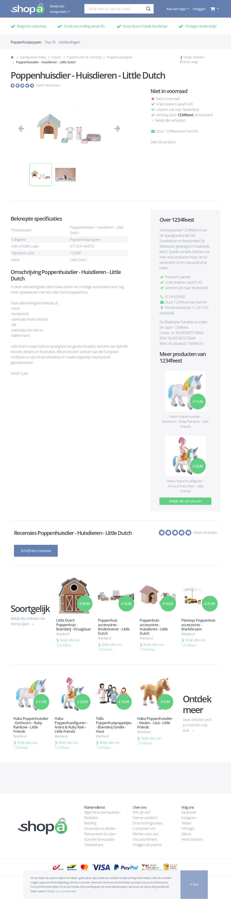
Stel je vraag (190, 62)
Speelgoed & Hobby (33, 57)
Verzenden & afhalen (100, 828)
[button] (214, 9)
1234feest (185, 114)
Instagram (188, 817)
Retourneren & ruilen (100, 833)
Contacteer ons (144, 828)
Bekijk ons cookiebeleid (61, 891)
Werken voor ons (145, 833)
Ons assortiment (145, 839)
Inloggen (199, 9)
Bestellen (91, 817)
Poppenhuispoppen (119, 57)
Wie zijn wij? (142, 812)
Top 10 (50, 42)
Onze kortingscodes (147, 823)
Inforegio (188, 828)
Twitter (186, 823)
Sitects (186, 833)
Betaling (90, 823)
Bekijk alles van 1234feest (68, 642)
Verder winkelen (194, 57)
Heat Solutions (192, 839)
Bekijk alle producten (185, 501)
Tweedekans (93, 844)
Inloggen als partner (147, 844)
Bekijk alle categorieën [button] (58, 9)
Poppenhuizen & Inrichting (84, 57)
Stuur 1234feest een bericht (174, 131)
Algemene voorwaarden (102, 812)
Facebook (188, 812)
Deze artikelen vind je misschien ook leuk (197, 725)
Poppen (56, 57)
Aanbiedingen (69, 42)
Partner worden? (145, 817)
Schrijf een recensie (36, 550)
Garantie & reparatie (99, 839)
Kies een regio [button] (176, 9)
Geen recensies (48, 85)
